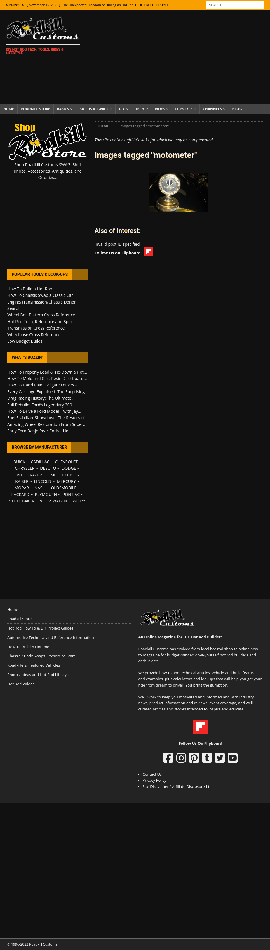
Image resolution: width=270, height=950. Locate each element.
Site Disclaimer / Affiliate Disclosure (175, 786)
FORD (16, 475)
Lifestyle (183, 108)
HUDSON (71, 475)
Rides (160, 108)
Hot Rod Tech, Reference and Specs (40, 321)
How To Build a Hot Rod (29, 289)
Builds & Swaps (93, 108)
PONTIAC (71, 494)
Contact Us (152, 774)
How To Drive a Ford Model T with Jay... (44, 411)
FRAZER (35, 475)
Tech (139, 108)
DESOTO (48, 468)
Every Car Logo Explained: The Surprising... (47, 391)
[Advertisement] (178, 57)
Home (8, 108)
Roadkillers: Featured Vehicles (33, 665)
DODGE (69, 468)
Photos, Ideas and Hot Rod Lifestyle (38, 674)
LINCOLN (42, 481)
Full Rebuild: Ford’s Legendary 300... (41, 405)
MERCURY (66, 481)
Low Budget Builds (24, 341)
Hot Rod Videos (20, 684)
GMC (52, 475)
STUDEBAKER (21, 501)
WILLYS (79, 501)
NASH (39, 487)
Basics (63, 108)
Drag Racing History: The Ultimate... (40, 398)
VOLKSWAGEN (53, 501)
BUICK (19, 461)
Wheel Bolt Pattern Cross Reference (41, 315)
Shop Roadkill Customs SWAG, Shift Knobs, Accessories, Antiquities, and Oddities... (48, 171)
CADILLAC (40, 461)
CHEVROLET (66, 461)
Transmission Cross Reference (36, 328)
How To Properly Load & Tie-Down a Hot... (47, 372)
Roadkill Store (35, 108)
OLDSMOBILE (63, 487)
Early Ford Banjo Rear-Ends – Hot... (40, 431)
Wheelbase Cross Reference (33, 334)
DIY (122, 108)
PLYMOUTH (46, 494)
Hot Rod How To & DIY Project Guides (40, 628)
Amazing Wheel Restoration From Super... (46, 424)
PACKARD (20, 494)
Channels (212, 108)
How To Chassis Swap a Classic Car (40, 295)
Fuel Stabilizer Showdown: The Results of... (47, 417)
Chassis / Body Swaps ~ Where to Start (41, 655)
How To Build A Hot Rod (28, 646)
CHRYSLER (24, 468)
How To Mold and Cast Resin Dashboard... (47, 378)
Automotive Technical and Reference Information (50, 637)
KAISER (21, 481)
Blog (237, 108)
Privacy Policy (154, 780)
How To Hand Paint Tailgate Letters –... (43, 385)
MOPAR (22, 487)
